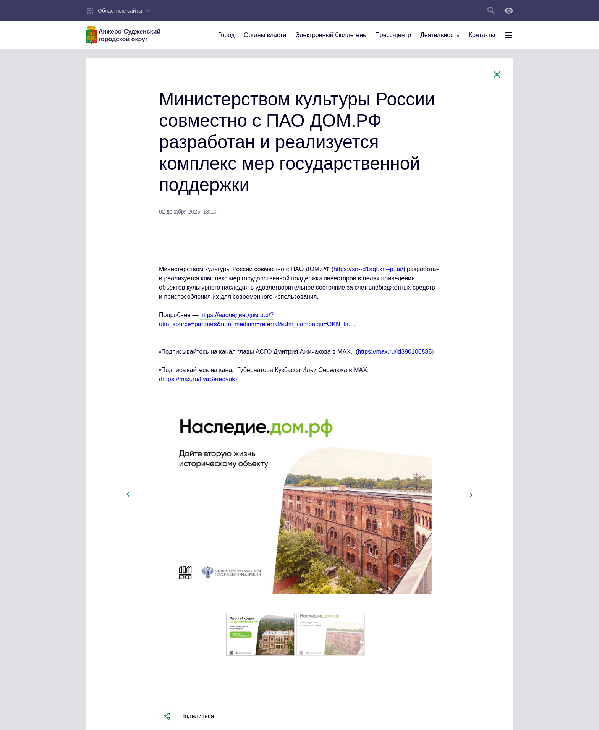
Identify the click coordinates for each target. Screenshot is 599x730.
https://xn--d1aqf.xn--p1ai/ (368, 269)
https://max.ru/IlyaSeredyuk (198, 379)
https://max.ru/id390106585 (395, 351)
